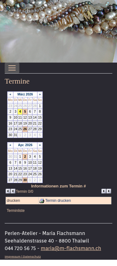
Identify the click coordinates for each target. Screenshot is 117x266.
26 (25, 129)
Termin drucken (55, 200)
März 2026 (25, 94)
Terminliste (15, 210)
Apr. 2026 (25, 145)
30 (25, 180)
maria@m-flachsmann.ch (71, 248)
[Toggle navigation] (12, 68)
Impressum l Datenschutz (23, 256)
